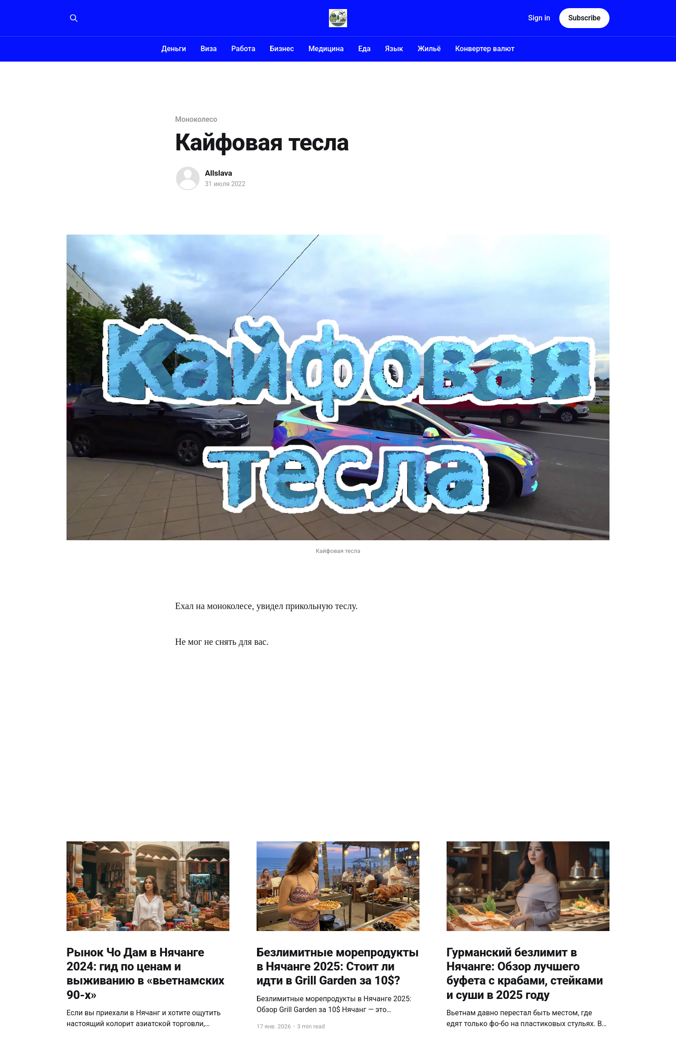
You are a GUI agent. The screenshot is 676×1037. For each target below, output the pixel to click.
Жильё (429, 48)
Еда (364, 48)
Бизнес (282, 48)
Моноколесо (196, 119)
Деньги (174, 48)
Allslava (218, 173)
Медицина (326, 48)
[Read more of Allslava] (187, 178)
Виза (208, 48)
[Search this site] (74, 18)
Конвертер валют (484, 48)
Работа (243, 48)
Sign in (539, 18)
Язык (394, 48)
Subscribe (584, 18)
